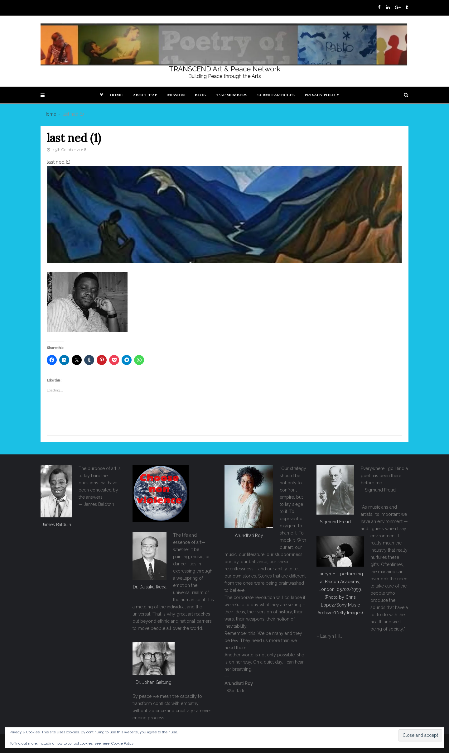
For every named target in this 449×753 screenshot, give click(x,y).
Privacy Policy (322, 95)
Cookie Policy (122, 743)
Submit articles (276, 95)
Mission (176, 95)
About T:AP (145, 95)
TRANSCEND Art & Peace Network (224, 68)
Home (116, 95)
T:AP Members (231, 95)
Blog (201, 95)
